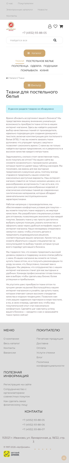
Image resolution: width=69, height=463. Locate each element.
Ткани (19, 60)
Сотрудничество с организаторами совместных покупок (17, 393)
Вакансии (10, 352)
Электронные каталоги (19, 9)
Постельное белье (40, 60)
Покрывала (29, 70)
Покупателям (25, 3)
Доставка (42, 343)
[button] (34, 40)
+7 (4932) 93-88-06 (33, 424)
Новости (42, 9)
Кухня (44, 70)
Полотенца (20, 65)
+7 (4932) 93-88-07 (33, 429)
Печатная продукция (50, 338)
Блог (39, 357)
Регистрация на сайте (17, 384)
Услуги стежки (46, 352)
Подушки (50, 65)
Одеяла (35, 65)
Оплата (41, 347)
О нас (9, 3)
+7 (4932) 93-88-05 (33, 419)
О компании (11, 338)
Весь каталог (12, 343)
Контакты (11, 15)
